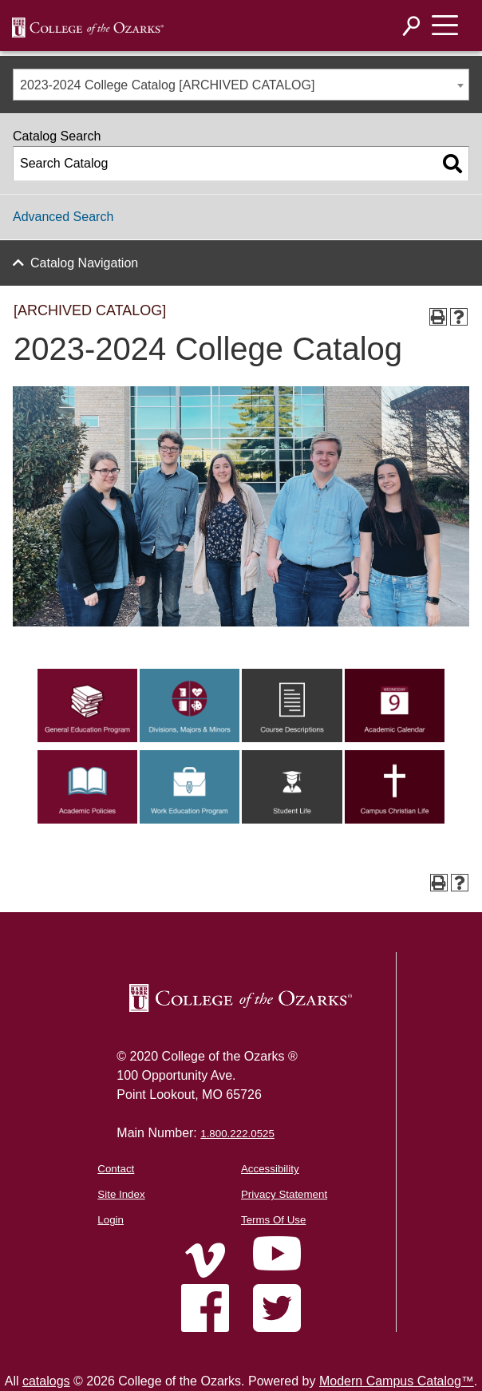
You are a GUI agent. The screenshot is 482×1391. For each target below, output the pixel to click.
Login (110, 1220)
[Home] (205, 1260)
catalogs (46, 1381)
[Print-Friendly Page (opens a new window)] (438, 317)
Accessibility (270, 1169)
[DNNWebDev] (88, 26)
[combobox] (241, 85)
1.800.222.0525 (237, 1134)
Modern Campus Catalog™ (396, 1381)
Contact (115, 1169)
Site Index (120, 1194)
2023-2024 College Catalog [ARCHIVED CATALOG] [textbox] (167, 85)
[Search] (412, 26)
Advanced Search (63, 216)
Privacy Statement (284, 1194)
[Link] (87, 738)
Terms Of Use (273, 1220)
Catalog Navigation (84, 263)
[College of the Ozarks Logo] (240, 998)
